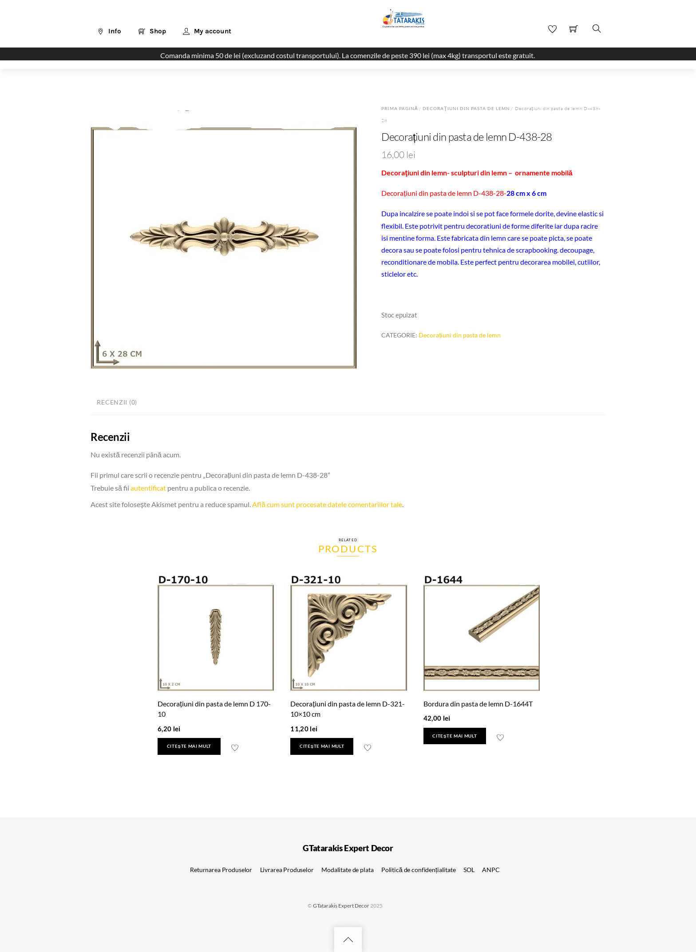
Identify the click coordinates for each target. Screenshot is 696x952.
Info (109, 31)
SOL (469, 869)
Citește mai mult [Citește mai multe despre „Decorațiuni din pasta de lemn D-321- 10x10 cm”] (322, 746)
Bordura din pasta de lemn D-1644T (478, 703)
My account (207, 31)
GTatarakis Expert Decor (341, 905)
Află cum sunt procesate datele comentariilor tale (327, 504)
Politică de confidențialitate (418, 869)
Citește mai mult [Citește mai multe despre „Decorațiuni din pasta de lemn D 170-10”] (189, 746)
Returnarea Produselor (221, 869)
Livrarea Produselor (287, 869)
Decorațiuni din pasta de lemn (466, 108)
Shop (152, 31)
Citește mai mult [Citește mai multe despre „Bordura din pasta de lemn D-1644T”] (454, 736)
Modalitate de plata (347, 869)
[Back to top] (348, 939)
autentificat (148, 488)
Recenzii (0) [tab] (117, 402)
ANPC (490, 869)
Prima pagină (399, 108)
